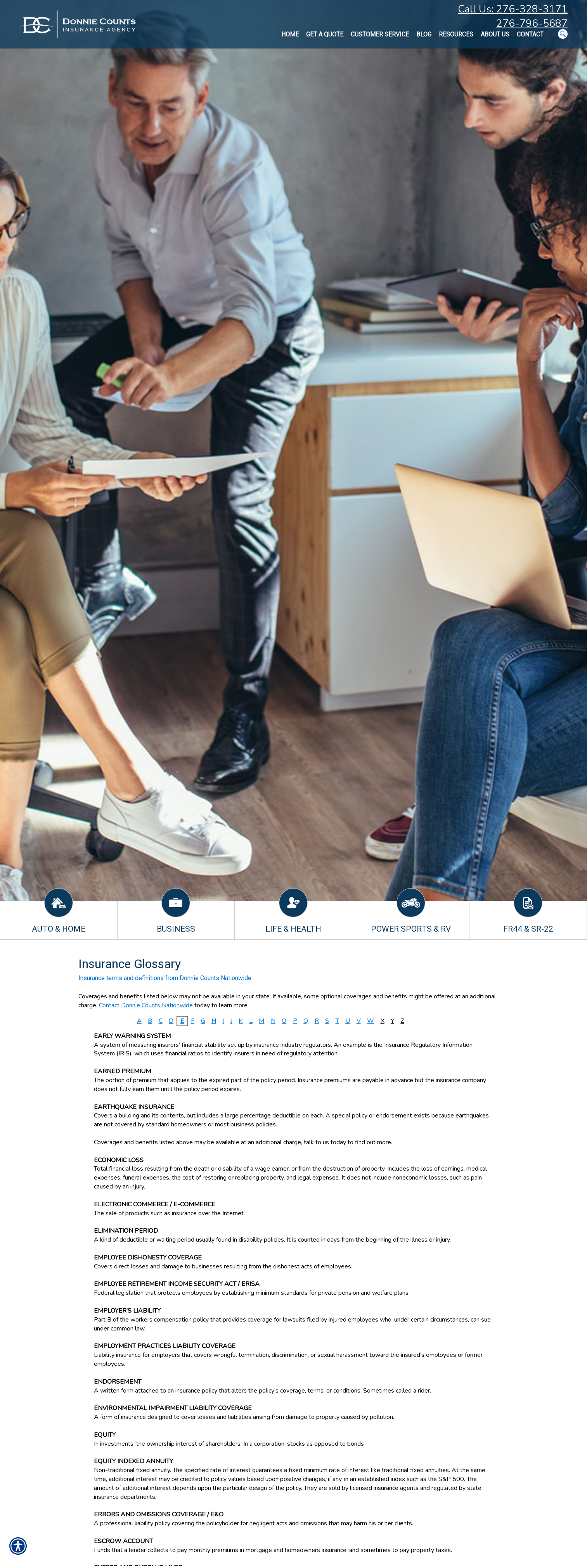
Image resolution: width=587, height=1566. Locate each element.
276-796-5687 (532, 23)
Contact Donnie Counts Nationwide (146, 1005)
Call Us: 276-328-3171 (513, 9)
